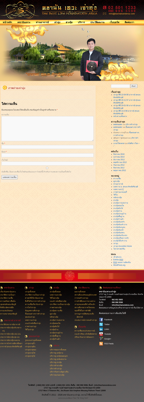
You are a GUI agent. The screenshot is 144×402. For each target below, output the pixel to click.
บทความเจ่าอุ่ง (31, 320)
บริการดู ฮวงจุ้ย (56, 362)
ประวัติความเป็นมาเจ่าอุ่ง (35, 295)
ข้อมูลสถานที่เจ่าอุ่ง (32, 311)
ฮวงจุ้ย (69, 22)
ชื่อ (3, 143)
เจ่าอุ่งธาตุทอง (30, 350)
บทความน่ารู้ (118, 189)
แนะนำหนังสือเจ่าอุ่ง (33, 323)
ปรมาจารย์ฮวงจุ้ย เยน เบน (10, 334)
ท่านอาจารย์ (42, 22)
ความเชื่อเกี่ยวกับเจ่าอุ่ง (34, 304)
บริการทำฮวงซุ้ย (56, 365)
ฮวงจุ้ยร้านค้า (118, 219)
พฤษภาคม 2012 (119, 170)
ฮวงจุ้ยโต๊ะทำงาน (120, 241)
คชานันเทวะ (23, 22)
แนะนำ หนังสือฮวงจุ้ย (58, 301)
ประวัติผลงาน (97, 22)
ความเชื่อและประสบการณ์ (85, 331)
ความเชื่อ (117, 178)
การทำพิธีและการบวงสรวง (85, 301)
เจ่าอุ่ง (57, 22)
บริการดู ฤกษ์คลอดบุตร (59, 356)
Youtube (107, 334)
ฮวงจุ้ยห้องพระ (119, 233)
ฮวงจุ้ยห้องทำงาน (120, 224)
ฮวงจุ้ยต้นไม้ (118, 208)
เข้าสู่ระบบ (117, 257)
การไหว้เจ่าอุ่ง (30, 307)
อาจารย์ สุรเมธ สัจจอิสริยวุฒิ (11, 346)
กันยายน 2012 (118, 165)
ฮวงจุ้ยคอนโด (118, 206)
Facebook (108, 320)
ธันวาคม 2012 (119, 160)
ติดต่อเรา (129, 22)
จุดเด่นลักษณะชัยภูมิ (8, 304)
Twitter (107, 324)
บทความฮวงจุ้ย (56, 295)
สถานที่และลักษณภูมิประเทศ (86, 295)
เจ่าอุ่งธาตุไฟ (30, 353)
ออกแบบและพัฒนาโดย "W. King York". (73, 398)
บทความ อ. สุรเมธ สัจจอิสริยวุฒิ (125, 187)
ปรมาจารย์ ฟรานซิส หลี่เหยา (11, 343)
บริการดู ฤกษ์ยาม (56, 353)
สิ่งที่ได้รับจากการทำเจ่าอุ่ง (35, 301)
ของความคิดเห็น (122, 262)
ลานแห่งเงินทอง (6, 311)
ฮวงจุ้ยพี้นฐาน (118, 216)
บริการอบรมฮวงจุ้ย (57, 375)
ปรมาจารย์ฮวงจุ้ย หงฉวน (10, 340)
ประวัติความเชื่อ (6, 298)
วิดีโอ (115, 195)
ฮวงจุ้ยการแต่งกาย (120, 203)
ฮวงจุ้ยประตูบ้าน (119, 214)
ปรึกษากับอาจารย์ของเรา (84, 337)
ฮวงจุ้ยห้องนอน (119, 227)
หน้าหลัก (7, 22)
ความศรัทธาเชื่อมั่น (7, 301)
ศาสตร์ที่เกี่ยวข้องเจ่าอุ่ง (34, 298)
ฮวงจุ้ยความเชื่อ (56, 311)
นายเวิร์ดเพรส (118, 143)
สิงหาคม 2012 (118, 168)
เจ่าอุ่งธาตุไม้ (30, 356)
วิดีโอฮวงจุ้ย (54, 298)
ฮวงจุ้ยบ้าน (117, 211)
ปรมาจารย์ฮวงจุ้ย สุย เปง (10, 337)
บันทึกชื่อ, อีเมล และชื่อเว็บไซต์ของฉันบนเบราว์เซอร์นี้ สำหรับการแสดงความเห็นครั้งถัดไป (36, 172)
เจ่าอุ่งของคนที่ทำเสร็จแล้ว (85, 304)
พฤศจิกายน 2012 (120, 162)
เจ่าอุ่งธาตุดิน (30, 346)
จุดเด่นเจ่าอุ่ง (30, 317)
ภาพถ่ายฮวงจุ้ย (56, 307)
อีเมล (4, 152)
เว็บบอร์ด (114, 22)
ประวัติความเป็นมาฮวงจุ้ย (60, 304)
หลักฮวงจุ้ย (117, 197)
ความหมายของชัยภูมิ (8, 314)
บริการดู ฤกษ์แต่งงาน (58, 359)
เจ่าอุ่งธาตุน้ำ (30, 343)
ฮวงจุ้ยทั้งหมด (55, 292)
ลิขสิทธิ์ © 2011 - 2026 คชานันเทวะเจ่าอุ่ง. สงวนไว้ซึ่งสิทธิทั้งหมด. (72, 395)
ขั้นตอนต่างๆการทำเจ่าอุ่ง (35, 314)
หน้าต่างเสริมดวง (120, 116)
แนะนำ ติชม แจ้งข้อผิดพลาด (86, 334)
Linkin (106, 329)
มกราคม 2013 (118, 157)
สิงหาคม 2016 (118, 154)
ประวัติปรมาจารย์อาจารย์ (10, 324)
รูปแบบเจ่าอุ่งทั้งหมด (33, 340)
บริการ (81, 22)
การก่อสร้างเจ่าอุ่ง (81, 298)
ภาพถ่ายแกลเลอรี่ (120, 192)
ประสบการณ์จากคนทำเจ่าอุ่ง (86, 320)
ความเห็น (5, 115)
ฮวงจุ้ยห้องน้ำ (118, 230)
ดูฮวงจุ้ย (116, 181)
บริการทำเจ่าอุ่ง (132, 124)
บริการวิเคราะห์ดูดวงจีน (59, 372)
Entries (118, 260)
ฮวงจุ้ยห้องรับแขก (120, 235)
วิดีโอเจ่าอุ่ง (29, 330)
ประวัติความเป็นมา (7, 295)
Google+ (107, 339)
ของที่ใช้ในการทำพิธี (83, 311)
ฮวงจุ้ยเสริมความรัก (121, 238)
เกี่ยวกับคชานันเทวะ (8, 292)
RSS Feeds (109, 344)
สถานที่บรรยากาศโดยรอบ (85, 307)
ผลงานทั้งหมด (80, 292)
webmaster (117, 124)
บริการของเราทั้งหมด (58, 350)
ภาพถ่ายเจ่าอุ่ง (30, 326)
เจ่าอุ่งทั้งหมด (30, 292)
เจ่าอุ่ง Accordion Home (122, 246)
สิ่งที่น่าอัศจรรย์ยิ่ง (7, 307)
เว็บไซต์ (5, 160)
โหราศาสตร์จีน (119, 249)
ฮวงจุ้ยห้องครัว (119, 222)
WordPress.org (119, 265)
